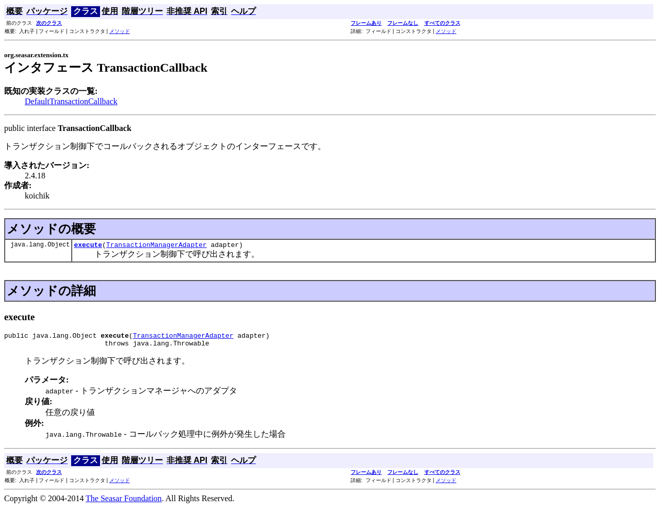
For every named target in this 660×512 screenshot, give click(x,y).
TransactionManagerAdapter (156, 246)
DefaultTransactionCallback (71, 101)
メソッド (119, 31)
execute (88, 246)
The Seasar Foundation (124, 503)
